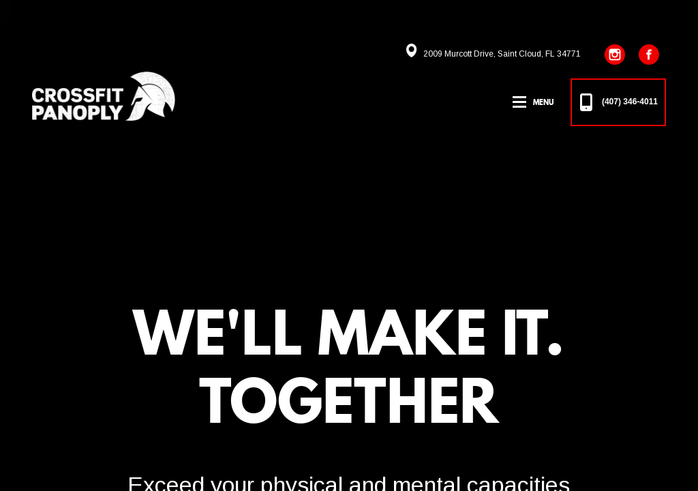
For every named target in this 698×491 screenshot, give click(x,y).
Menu (543, 102)
